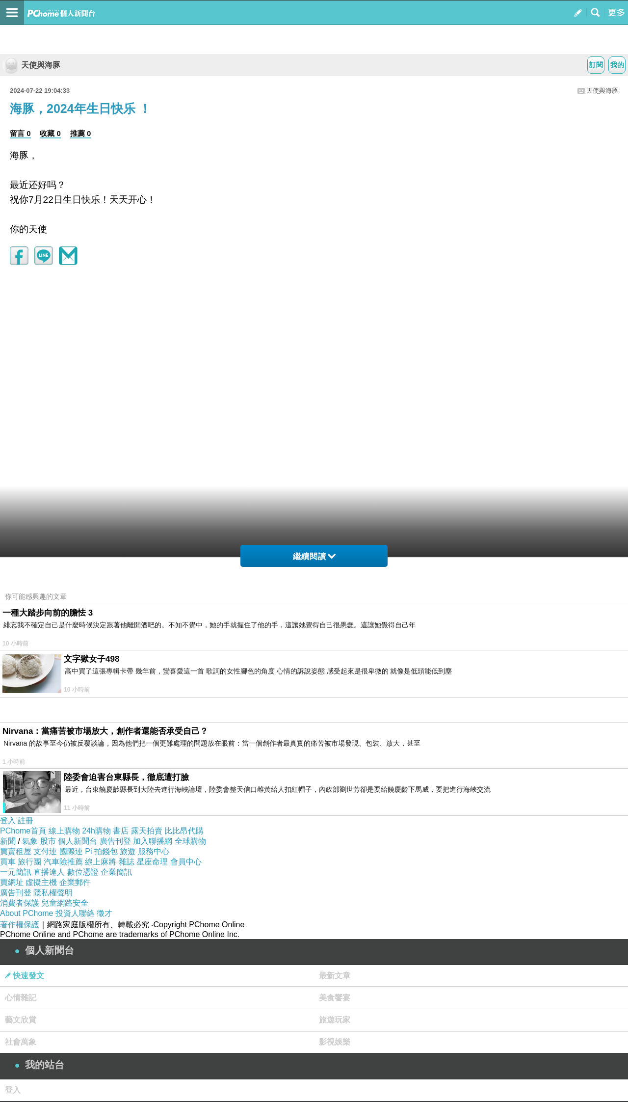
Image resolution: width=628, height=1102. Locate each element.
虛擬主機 (41, 882)
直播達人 (49, 872)
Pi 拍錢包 (101, 851)
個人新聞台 (77, 841)
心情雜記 (20, 998)
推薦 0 (80, 133)
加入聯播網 (152, 841)
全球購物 (190, 841)
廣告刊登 (115, 841)
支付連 (45, 851)
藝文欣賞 (20, 1020)
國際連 (71, 851)
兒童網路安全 (64, 903)
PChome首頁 (23, 831)
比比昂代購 (184, 831)
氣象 (30, 841)
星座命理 (152, 862)
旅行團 (29, 862)
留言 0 (20, 133)
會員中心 (186, 862)
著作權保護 (19, 924)
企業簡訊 (116, 872)
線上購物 (64, 831)
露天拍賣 (146, 831)
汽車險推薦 (63, 862)
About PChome (26, 913)
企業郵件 (75, 882)
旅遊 (127, 851)
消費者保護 (19, 903)
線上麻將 (100, 862)
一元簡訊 (15, 872)
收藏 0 (50, 133)
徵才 (104, 913)
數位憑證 (83, 872)
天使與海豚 (31, 65)
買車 (8, 862)
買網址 (12, 882)
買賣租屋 (15, 851)
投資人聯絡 (75, 913)
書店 (121, 831)
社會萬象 (20, 1042)
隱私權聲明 (53, 892)
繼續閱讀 (314, 556)
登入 (8, 820)
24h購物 (96, 831)
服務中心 (153, 851)
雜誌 (126, 862)
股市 (48, 841)
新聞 (8, 841)
